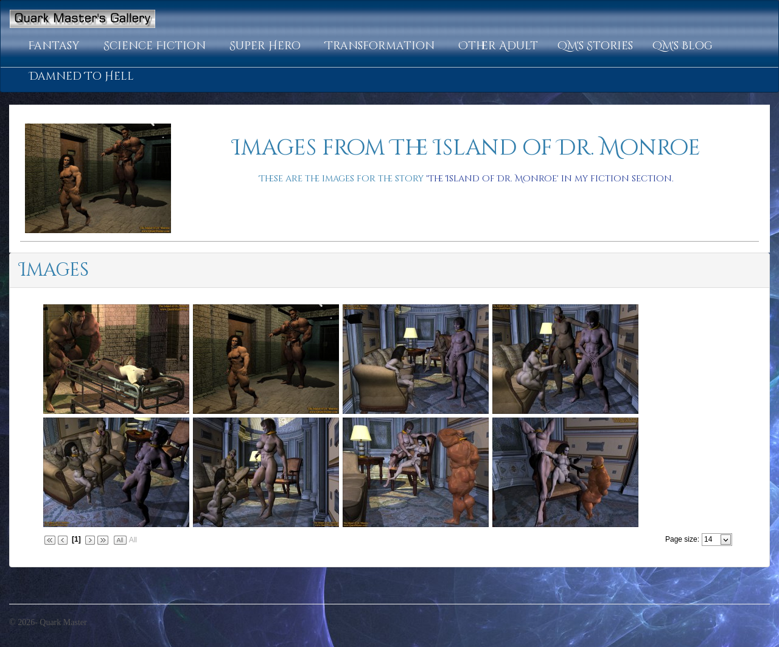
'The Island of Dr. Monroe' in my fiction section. (550, 178)
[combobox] (711, 539)
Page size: (682, 539)
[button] (56, 46)
